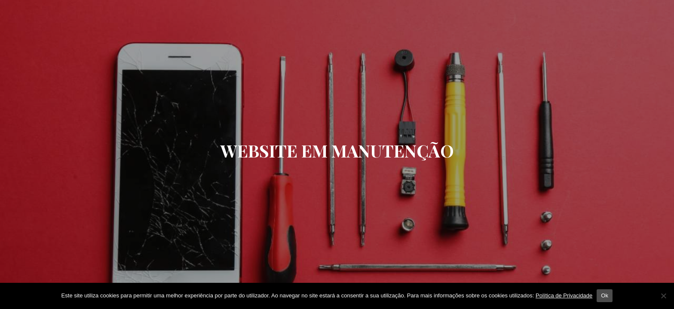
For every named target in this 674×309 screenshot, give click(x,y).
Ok (604, 295)
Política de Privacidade (564, 295)
